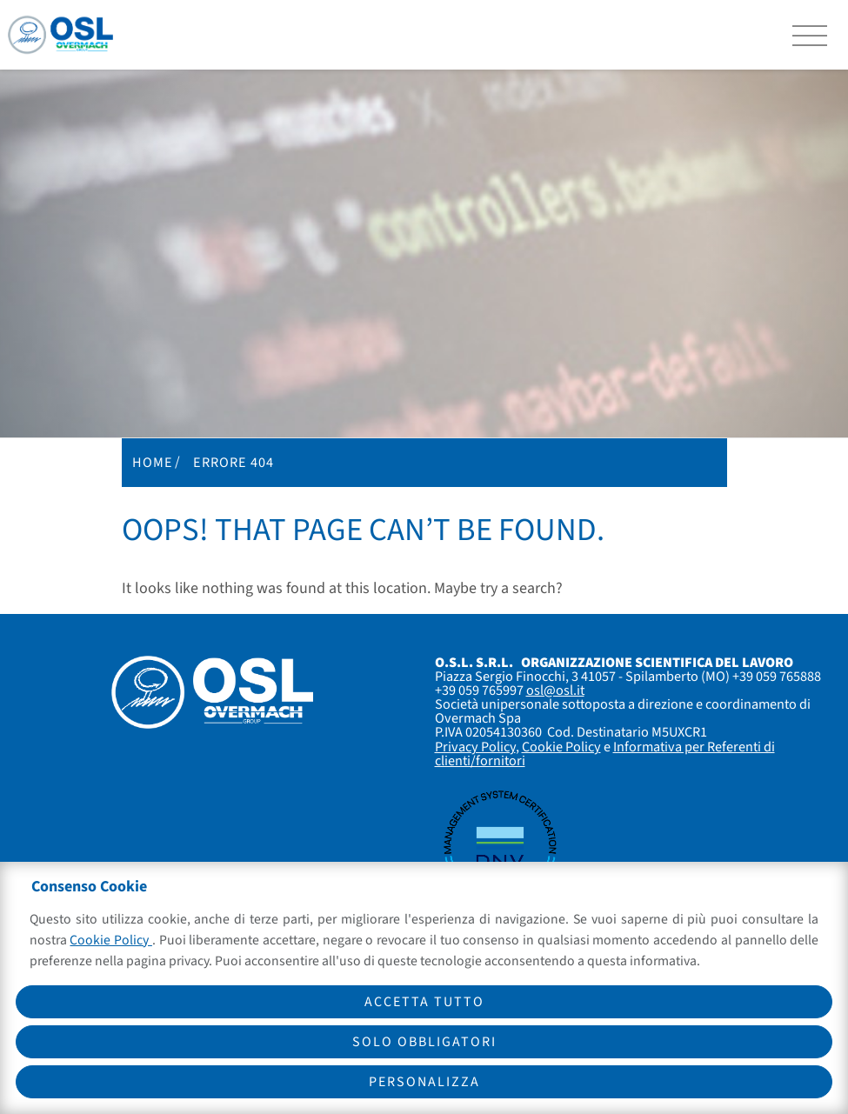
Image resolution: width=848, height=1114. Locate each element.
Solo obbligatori (424, 1041)
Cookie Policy (561, 747)
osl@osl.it (555, 690)
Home (152, 462)
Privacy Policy (475, 747)
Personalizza (424, 1081)
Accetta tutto (424, 1001)
